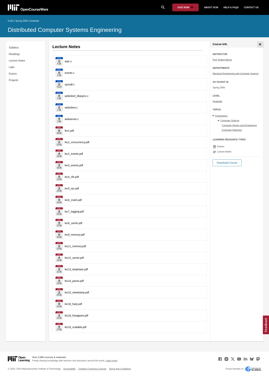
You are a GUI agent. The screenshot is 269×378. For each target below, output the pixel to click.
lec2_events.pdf (74, 153)
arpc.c (68, 61)
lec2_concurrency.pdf (77, 142)
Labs (12, 67)
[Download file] (59, 61)
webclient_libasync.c (77, 95)
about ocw (211, 7)
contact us (251, 7)
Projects (13, 80)
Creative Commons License (92, 369)
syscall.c (70, 84)
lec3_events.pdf (74, 165)
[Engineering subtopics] (213, 116)
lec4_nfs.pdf (72, 176)
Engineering (221, 116)
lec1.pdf (69, 130)
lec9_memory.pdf (74, 234)
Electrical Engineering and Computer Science (236, 73)
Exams (13, 73)
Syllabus (14, 47)
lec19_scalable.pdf (75, 327)
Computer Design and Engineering (239, 125)
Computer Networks (232, 130)
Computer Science (229, 120)
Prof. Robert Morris (222, 60)
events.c (69, 72)
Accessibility (69, 369)
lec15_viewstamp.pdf (77, 292)
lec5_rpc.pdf (72, 188)
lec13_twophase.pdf (76, 269)
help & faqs (230, 7)
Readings (14, 54)
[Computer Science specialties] (219, 120)
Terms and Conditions (120, 369)
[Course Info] (260, 44)
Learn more (111, 360)
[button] (227, 162)
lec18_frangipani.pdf (76, 315)
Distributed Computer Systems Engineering (65, 29)
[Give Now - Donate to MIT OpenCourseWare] (185, 7)
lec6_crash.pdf (73, 200)
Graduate (217, 101)
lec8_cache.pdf (73, 223)
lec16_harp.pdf (73, 304)
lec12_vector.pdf (74, 257)
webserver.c (72, 119)
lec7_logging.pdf (74, 211)
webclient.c (71, 107)
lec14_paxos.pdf (74, 280)
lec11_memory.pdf (75, 246)
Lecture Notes (17, 60)
